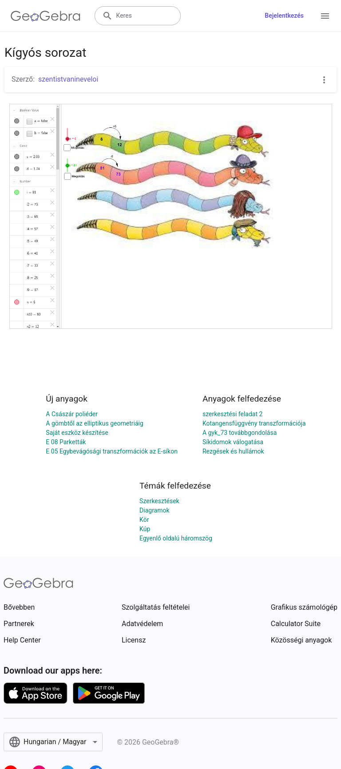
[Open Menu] (325, 16)
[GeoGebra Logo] (45, 16)
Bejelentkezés (284, 15)
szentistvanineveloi (68, 79)
